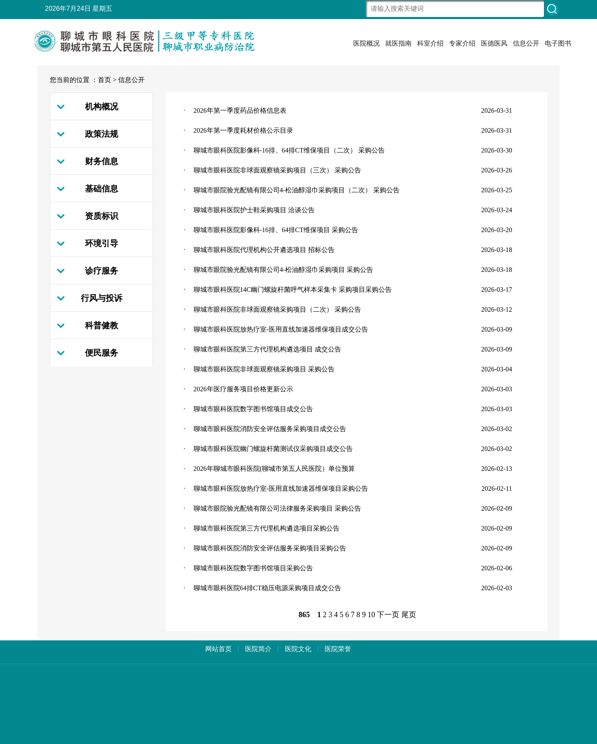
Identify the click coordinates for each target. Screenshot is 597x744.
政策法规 (101, 133)
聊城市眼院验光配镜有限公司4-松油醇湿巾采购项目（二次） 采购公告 (297, 190)
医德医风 (494, 43)
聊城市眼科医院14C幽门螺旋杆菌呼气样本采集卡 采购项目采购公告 (293, 289)
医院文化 (298, 648)
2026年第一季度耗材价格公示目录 (243, 130)
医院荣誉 (338, 648)
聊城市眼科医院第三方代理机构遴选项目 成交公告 (267, 349)
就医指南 (398, 43)
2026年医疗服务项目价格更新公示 (243, 389)
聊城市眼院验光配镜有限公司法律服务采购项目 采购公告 (277, 508)
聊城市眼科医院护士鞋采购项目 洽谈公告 (254, 209)
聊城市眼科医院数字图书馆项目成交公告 (253, 408)
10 (371, 615)
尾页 (408, 615)
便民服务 (101, 352)
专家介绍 (462, 43)
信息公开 (526, 43)
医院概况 (366, 43)
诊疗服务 (101, 270)
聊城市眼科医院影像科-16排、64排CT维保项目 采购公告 (276, 229)
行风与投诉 (101, 298)
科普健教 (101, 325)
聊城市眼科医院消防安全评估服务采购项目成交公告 (270, 428)
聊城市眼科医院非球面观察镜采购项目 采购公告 (264, 369)
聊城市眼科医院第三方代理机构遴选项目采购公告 (267, 528)
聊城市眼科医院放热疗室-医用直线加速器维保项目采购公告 (281, 488)
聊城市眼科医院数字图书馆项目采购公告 (253, 568)
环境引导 (101, 243)
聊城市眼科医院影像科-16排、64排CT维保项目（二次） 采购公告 (289, 150)
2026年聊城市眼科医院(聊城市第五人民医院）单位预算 (274, 468)
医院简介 (258, 648)
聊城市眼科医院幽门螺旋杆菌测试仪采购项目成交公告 (273, 448)
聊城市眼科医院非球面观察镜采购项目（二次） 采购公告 (277, 309)
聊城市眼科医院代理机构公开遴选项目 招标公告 (264, 249)
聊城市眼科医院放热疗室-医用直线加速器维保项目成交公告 (281, 329)
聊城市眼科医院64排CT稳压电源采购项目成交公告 (267, 587)
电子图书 (558, 43)
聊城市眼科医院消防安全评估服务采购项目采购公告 (270, 548)
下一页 (388, 615)
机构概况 (101, 106)
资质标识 (101, 216)
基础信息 (101, 188)
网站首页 (218, 648)
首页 (104, 79)
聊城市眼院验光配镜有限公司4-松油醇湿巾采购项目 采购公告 (283, 269)
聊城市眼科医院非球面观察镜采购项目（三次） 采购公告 (277, 170)
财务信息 (101, 161)
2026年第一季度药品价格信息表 (240, 110)
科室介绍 (430, 43)
